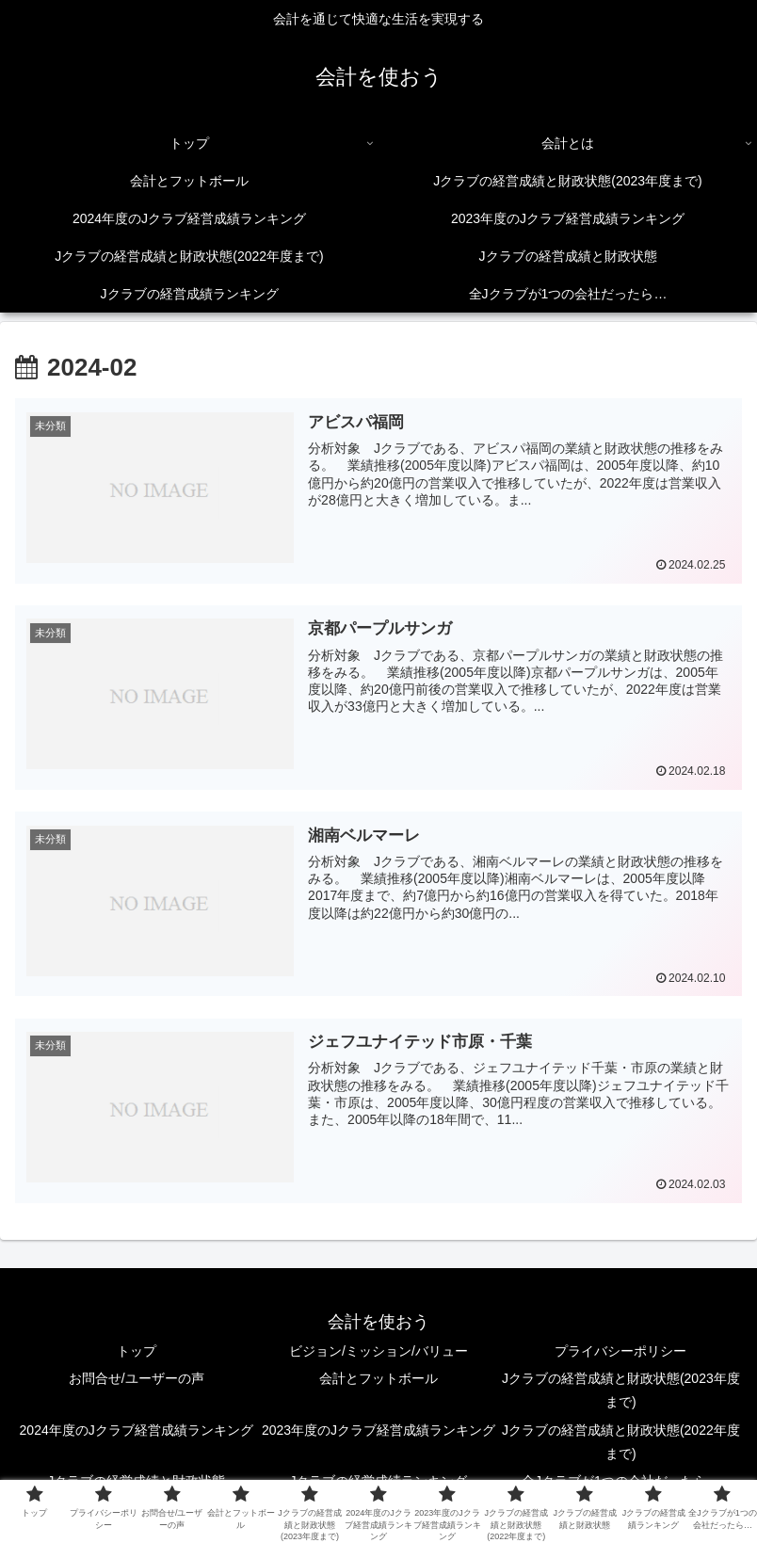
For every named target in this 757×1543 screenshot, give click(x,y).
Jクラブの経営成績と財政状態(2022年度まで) (621, 1442)
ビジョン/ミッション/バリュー (378, 1351)
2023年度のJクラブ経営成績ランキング (378, 1431)
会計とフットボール (378, 1380)
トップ (136, 1351)
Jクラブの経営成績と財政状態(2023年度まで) (621, 1392)
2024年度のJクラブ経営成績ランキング (136, 1431)
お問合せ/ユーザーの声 (136, 1380)
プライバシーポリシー (620, 1351)
